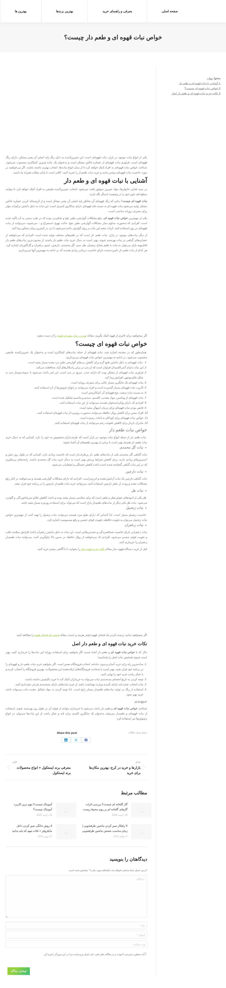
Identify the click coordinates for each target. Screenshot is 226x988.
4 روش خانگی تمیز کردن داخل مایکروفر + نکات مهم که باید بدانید (32, 828)
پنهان (210, 78)
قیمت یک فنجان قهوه (46, 634)
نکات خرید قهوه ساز (93, 549)
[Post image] (141, 810)
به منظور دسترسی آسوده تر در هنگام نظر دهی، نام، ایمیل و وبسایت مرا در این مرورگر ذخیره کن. (93, 954)
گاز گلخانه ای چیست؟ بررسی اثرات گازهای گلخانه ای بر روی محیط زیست (105, 807)
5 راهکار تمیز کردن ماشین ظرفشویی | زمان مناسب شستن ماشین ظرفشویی (104, 828)
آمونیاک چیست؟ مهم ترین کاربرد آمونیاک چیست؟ (33, 807)
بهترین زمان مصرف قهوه (72, 335)
